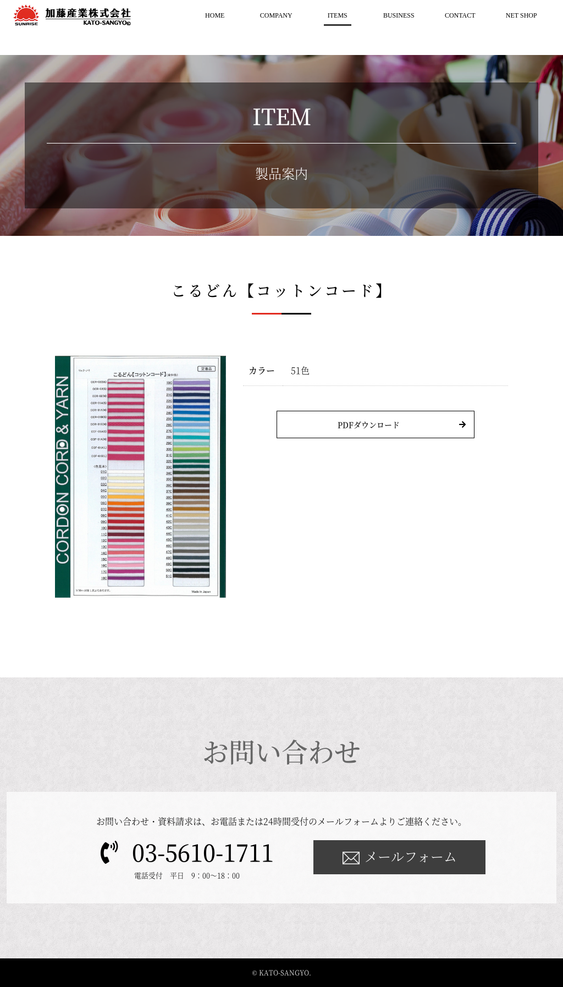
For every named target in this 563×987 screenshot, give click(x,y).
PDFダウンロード (369, 424)
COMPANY (276, 15)
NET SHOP (521, 15)
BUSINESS (399, 15)
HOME (214, 15)
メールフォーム (411, 855)
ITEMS (337, 15)
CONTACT (460, 15)
